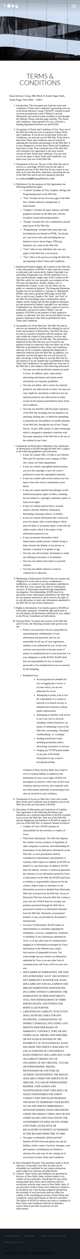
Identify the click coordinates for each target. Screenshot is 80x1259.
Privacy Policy (14, 1242)
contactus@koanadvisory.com (36, 178)
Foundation (12, 1236)
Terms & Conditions (52, 1236)
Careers (30, 1236)
